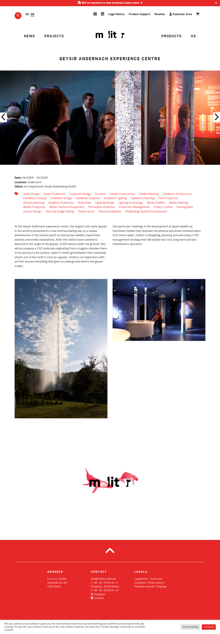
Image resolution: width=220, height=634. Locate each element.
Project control (163, 207)
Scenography (184, 207)
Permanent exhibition (101, 207)
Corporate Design (80, 194)
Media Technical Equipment (66, 207)
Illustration (84, 202)
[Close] (216, 3)
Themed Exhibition (109, 211)
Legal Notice (116, 14)
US (193, 36)
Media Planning (178, 202)
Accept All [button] (209, 627)
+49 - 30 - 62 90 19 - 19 (105, 590)
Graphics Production (61, 202)
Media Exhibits (156, 202)
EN (32, 14)
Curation (100, 194)
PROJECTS (54, 36)
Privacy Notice (156, 583)
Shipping (161, 586)
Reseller (160, 14)
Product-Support (139, 14)
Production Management (134, 207)
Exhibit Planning (149, 194)
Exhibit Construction (122, 194)
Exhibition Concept (35, 198)
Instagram (98, 594)
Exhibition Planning (143, 198)
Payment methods (144, 586)
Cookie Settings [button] (190, 627)
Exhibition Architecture (177, 194)
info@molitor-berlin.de (103, 579)
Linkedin (97, 598)
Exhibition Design (61, 198)
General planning (33, 202)
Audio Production (54, 194)
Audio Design (31, 194)
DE (27, 14)
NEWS (29, 36)
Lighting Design (104, 202)
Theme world (86, 211)
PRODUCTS (171, 36)
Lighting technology (130, 202)
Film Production (168, 198)
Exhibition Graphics (88, 198)
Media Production (34, 207)
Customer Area (180, 14)
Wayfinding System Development (146, 211)
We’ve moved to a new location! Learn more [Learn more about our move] (110, 3)
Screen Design (32, 211)
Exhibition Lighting (115, 198)
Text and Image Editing (59, 211)
